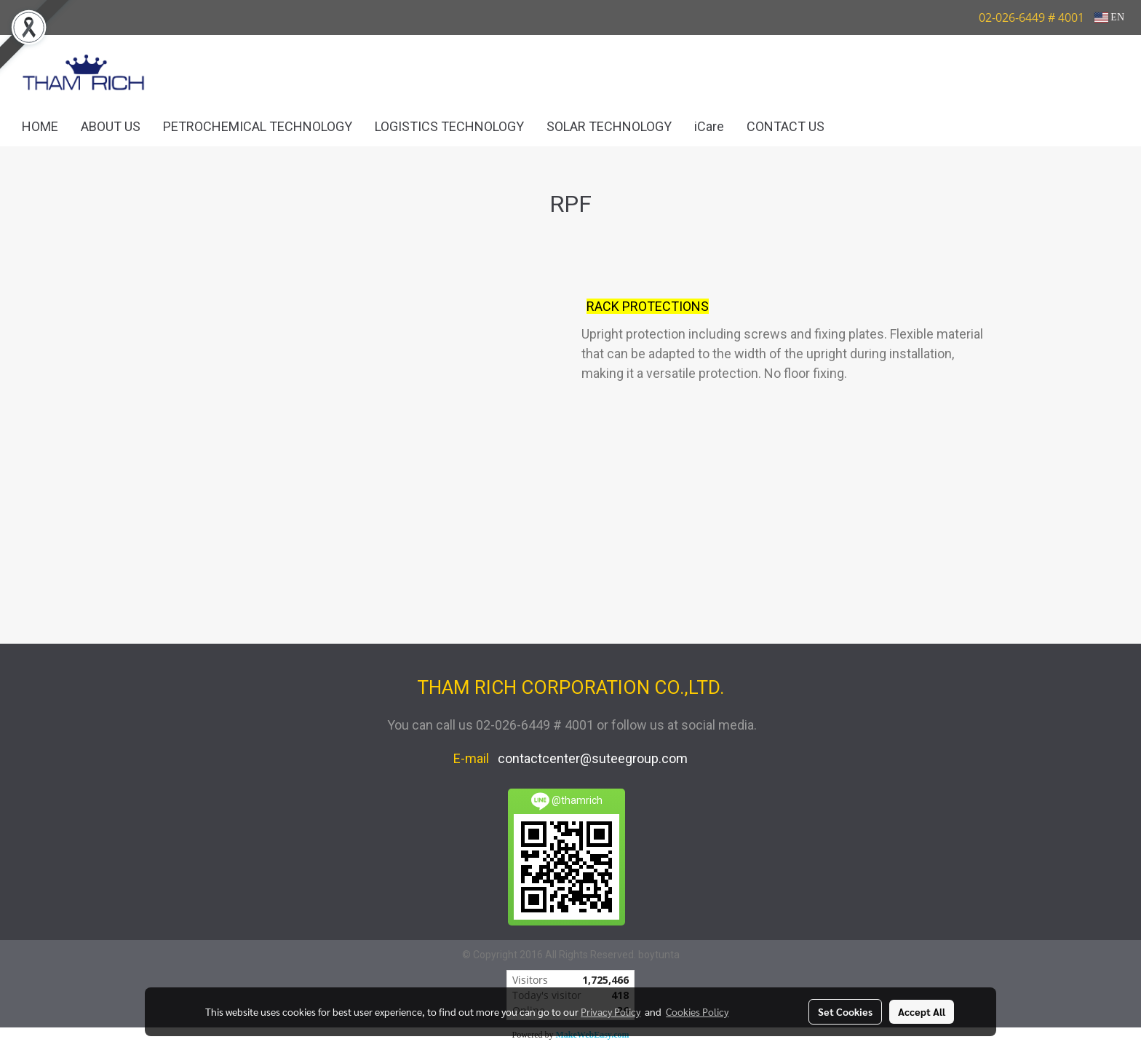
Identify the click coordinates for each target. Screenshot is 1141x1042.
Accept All (921, 1011)
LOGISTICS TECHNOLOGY (449, 126)
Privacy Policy (610, 1011)
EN (1109, 17)
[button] (857, 127)
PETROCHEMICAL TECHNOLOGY (257, 126)
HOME (40, 126)
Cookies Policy (697, 1011)
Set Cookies (845, 1011)
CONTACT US (785, 126)
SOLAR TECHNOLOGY (609, 126)
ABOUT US (110, 126)
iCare (709, 126)
